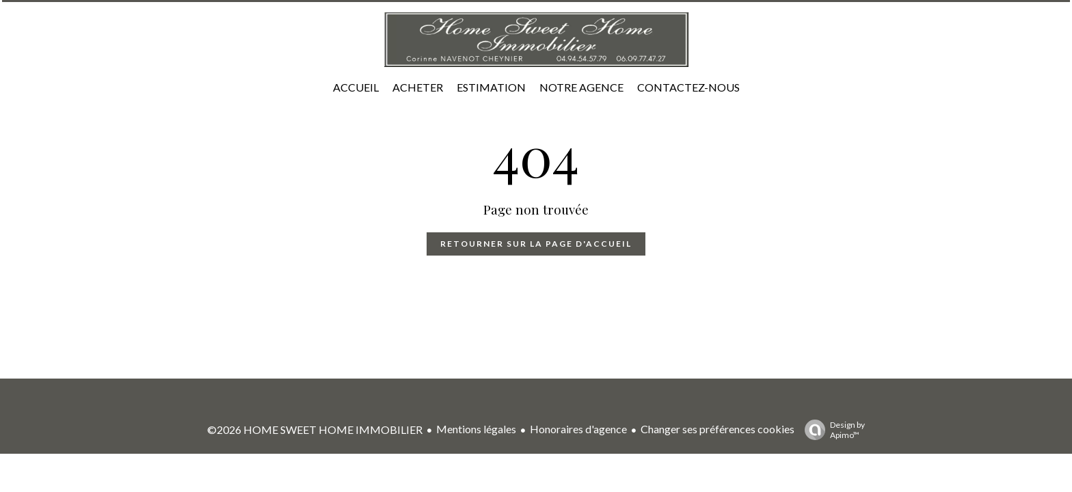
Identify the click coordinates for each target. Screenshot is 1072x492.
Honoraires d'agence (578, 428)
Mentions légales (476, 428)
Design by (831, 430)
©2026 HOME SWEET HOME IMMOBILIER (315, 429)
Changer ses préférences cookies (717, 428)
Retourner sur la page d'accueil (536, 243)
